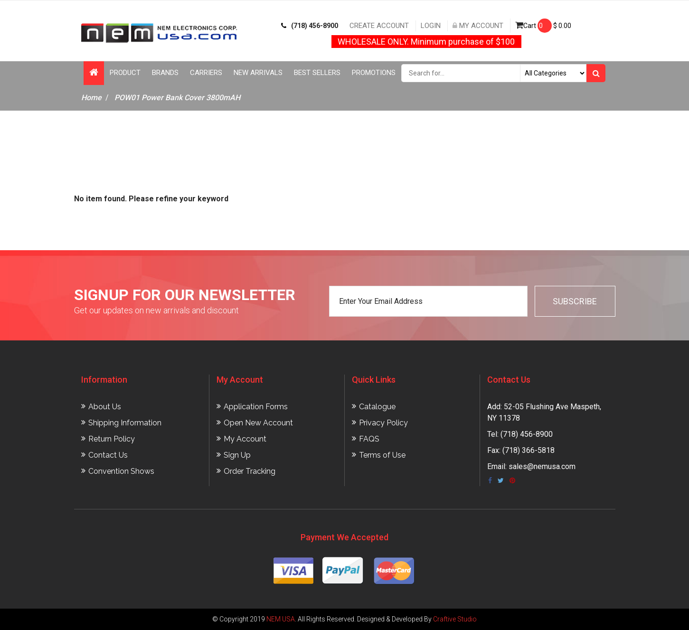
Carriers (206, 72)
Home (91, 97)
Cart (543, 25)
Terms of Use (382, 455)
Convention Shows (121, 471)
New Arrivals (258, 72)
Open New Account (258, 422)
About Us (104, 406)
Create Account (379, 25)
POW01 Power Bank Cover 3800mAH (177, 97)
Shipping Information (124, 422)
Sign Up (237, 455)
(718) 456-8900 (309, 25)
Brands (165, 72)
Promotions (374, 72)
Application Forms (256, 406)
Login (431, 25)
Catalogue (377, 406)
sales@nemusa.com (542, 466)
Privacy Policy (383, 422)
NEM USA (280, 619)
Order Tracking (249, 471)
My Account (478, 25)
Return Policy (111, 438)
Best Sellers (317, 72)
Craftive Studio (455, 619)
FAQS (369, 438)
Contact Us (108, 455)
